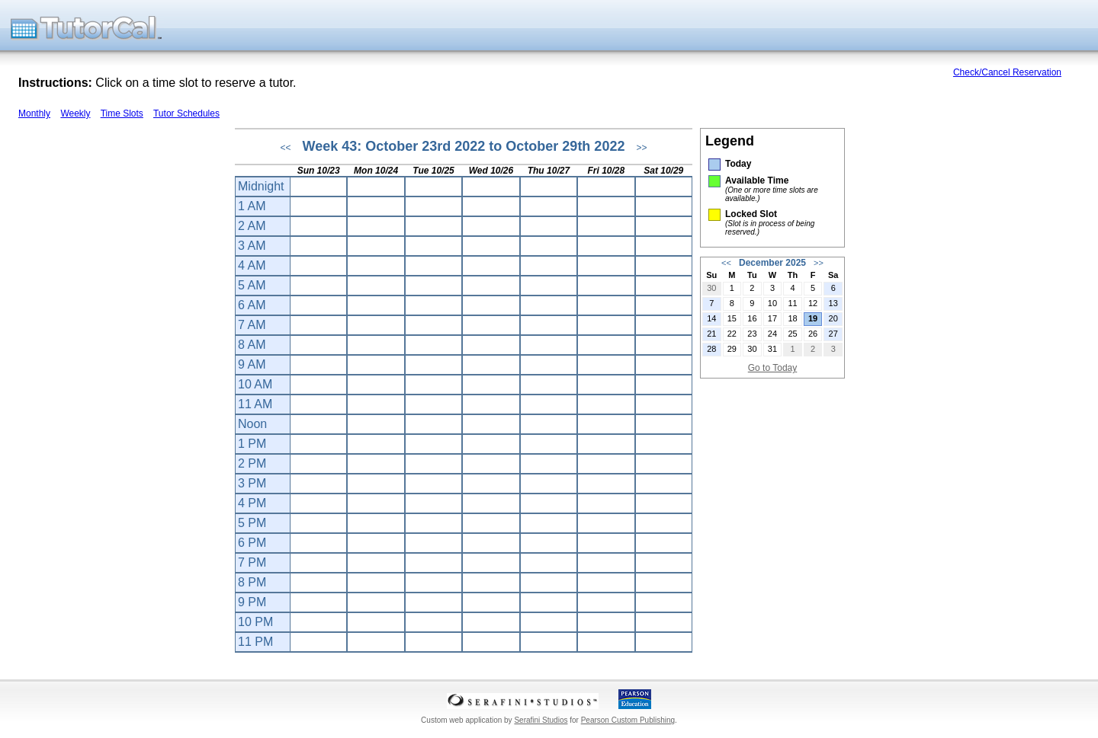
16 (751, 318)
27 (833, 333)
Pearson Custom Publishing (628, 720)
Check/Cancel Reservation (1007, 72)
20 (833, 318)
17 (772, 318)
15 (732, 318)
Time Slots (122, 113)
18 (792, 318)
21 (711, 333)
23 (751, 333)
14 (711, 318)
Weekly (75, 113)
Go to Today (773, 368)
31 (772, 348)
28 (711, 348)
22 (732, 333)
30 (711, 287)
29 (732, 348)
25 (792, 333)
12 (812, 303)
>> (641, 147)
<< (286, 147)
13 (833, 303)
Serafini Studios (540, 720)
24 (772, 333)
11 (792, 303)
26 (812, 333)
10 (772, 303)
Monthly (34, 113)
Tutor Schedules (186, 113)
